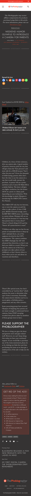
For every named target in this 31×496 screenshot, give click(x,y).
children (10, 436)
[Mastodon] (19, 80)
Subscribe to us (7, 405)
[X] (6, 80)
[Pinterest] (16, 80)
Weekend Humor (15, 28)
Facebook (7, 386)
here (12, 1)
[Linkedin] (13, 80)
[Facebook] (3, 80)
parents (16, 436)
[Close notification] (28, 1)
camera (4, 436)
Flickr (14, 386)
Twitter (21, 386)
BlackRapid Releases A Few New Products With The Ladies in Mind (15, 453)
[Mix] (23, 80)
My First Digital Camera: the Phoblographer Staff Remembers (15, 464)
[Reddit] (10, 80)
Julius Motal (10, 40)
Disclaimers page (15, 25)
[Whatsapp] (26, 80)
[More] (3, 83)
